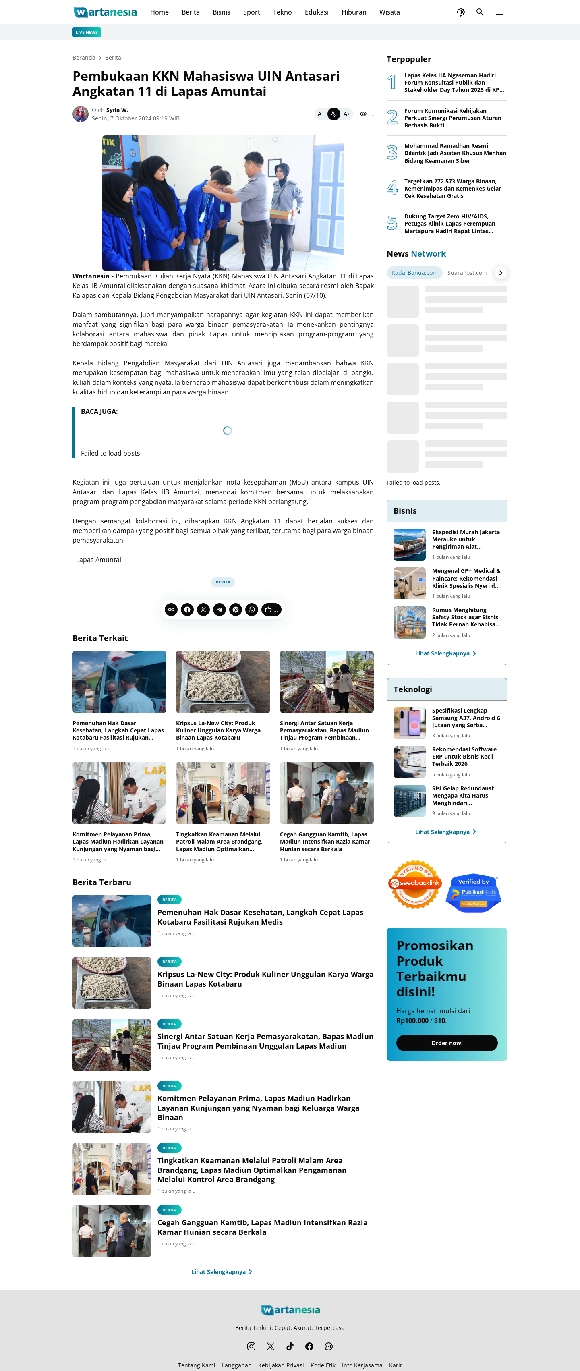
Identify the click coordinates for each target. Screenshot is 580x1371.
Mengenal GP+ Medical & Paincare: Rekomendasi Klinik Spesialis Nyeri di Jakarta (466, 578)
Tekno (282, 12)
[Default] (333, 114)
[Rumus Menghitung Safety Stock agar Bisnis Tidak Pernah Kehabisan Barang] (410, 622)
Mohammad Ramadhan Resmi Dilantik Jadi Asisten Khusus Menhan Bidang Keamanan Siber (455, 153)
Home (159, 12)
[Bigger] (346, 114)
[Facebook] (187, 609)
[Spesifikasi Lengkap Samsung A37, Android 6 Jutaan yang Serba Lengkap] (410, 723)
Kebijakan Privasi (281, 1365)
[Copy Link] (171, 609)
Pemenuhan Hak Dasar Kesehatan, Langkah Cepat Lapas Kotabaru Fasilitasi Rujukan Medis (118, 731)
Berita (191, 12)
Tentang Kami (196, 1365)
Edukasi (317, 12)
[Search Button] (480, 12)
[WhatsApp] (251, 609)
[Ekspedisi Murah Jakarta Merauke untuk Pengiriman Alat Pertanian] (410, 545)
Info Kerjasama (362, 1365)
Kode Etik (323, 1365)
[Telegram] (219, 609)
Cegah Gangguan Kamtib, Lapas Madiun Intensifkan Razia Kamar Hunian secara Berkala (325, 841)
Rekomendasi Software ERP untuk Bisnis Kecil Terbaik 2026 (464, 756)
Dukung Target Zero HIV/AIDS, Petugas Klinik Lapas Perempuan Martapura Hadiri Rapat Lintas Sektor (449, 224)
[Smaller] (321, 114)
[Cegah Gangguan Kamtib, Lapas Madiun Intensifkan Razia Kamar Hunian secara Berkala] (327, 793)
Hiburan (354, 12)
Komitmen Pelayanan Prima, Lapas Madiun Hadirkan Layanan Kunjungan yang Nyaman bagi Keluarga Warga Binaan (118, 842)
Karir (395, 1365)
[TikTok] (290, 1346)
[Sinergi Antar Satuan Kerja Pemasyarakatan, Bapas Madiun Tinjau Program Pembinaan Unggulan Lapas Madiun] (327, 682)
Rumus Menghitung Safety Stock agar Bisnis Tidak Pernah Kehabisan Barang (465, 617)
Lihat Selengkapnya (223, 1272)
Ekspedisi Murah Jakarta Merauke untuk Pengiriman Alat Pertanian (466, 540)
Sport (251, 12)
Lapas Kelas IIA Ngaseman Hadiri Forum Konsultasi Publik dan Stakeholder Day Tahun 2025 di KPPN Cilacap (456, 83)
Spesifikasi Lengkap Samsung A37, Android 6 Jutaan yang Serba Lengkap (466, 718)
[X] (203, 609)
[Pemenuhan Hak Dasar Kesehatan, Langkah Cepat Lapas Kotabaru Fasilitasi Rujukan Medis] (119, 682)
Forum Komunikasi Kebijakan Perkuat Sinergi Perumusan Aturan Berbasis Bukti (452, 118)
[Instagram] (251, 1346)
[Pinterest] (235, 609)
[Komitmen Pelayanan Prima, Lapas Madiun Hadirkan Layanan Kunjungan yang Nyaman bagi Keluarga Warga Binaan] (119, 793)
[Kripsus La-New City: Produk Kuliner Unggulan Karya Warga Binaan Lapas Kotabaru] (223, 682)
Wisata (389, 12)
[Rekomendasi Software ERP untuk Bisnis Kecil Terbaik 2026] (410, 762)
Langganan (237, 1365)
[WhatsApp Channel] (329, 1346)
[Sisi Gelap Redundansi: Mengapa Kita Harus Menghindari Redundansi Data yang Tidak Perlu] (410, 801)
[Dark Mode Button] (461, 12)
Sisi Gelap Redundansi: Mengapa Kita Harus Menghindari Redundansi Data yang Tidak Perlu (463, 796)
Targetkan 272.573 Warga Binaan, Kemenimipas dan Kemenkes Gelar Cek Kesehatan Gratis (452, 188)
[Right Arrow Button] (501, 272)
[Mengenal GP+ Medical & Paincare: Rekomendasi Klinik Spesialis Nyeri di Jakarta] (410, 583)
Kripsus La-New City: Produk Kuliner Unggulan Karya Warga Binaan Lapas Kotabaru (218, 730)
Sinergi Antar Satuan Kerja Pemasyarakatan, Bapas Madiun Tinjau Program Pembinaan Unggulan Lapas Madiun (324, 731)
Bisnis (221, 12)
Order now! (447, 1043)
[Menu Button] (499, 12)
